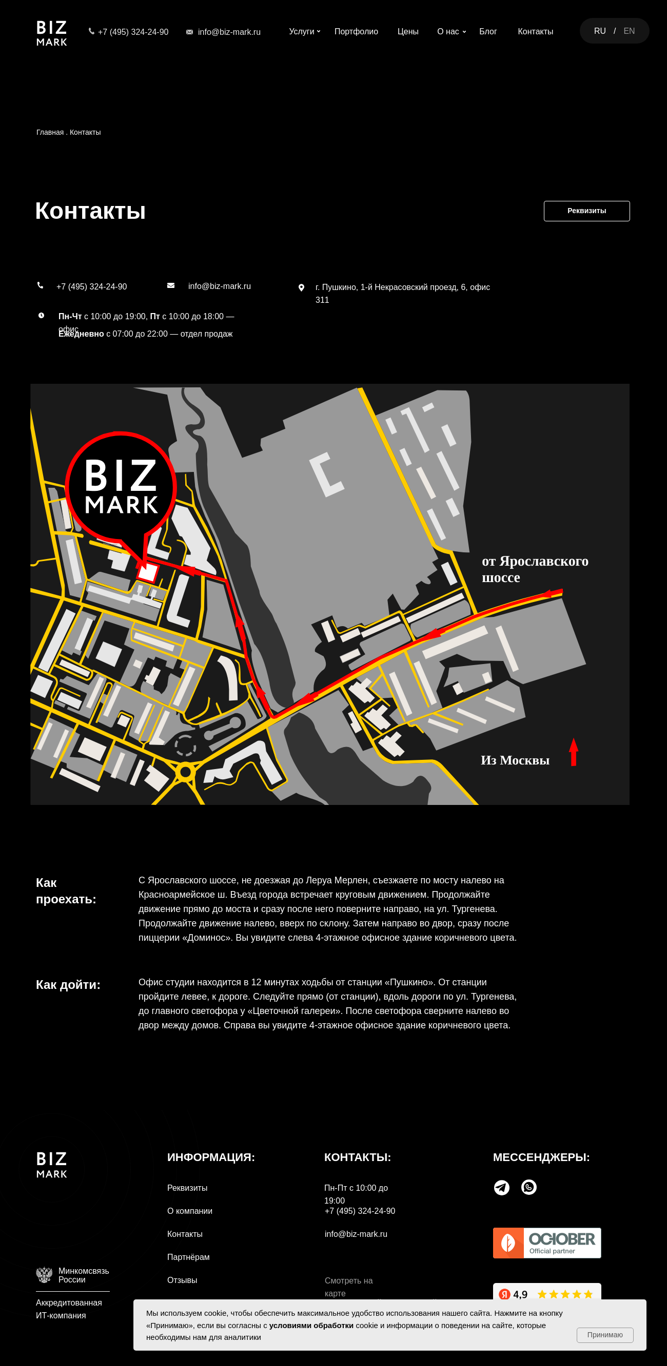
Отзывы (182, 1280)
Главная (50, 132)
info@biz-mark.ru (229, 32)
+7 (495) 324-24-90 (133, 32)
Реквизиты (187, 1188)
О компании (189, 1211)
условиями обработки (311, 1325)
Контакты (85, 132)
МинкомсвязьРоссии (83, 1275)
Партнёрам (188, 1257)
